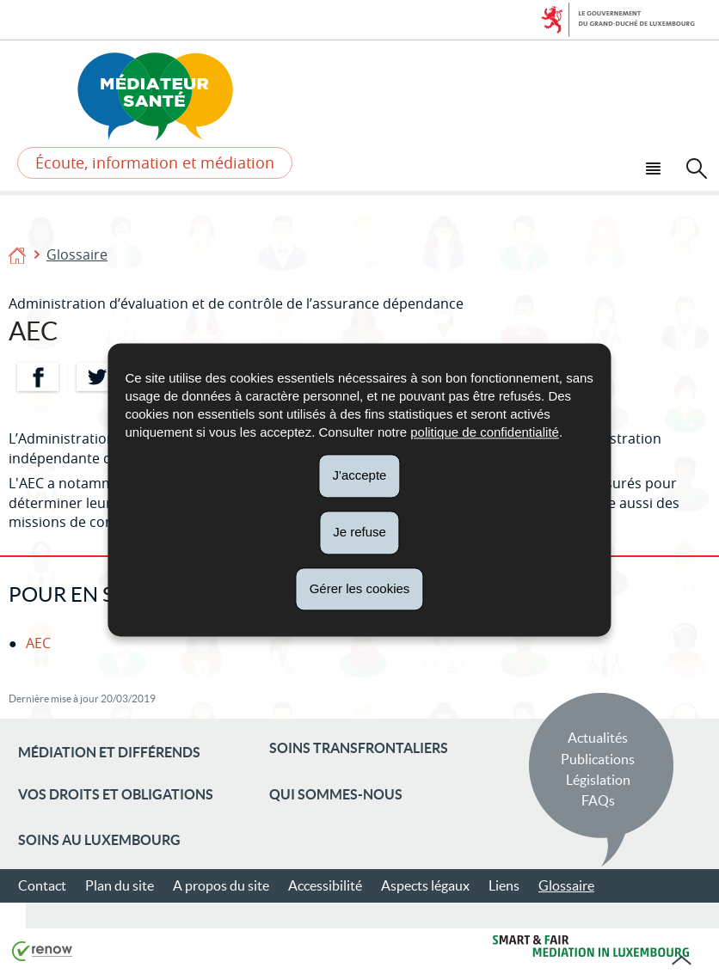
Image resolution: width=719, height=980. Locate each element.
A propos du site (221, 885)
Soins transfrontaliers (358, 748)
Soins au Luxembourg (99, 840)
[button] (655, 166)
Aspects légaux (425, 885)
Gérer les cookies (360, 588)
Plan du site (119, 885)
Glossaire (77, 254)
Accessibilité (325, 885)
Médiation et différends (109, 752)
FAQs (598, 800)
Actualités (598, 737)
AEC (38, 643)
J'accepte (360, 475)
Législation (598, 779)
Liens (504, 885)
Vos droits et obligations (115, 794)
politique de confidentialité (484, 432)
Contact (42, 885)
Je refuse (359, 531)
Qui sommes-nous (336, 794)
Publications (598, 759)
